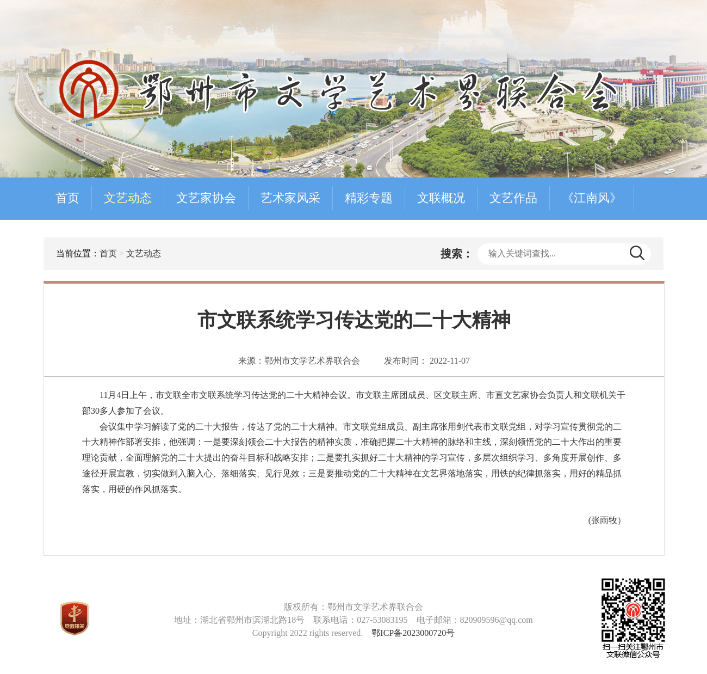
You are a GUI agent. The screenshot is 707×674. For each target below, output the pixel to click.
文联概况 (441, 198)
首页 (67, 198)
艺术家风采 (290, 198)
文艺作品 (513, 198)
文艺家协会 (206, 198)
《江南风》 (592, 198)
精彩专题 (369, 198)
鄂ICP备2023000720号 (413, 633)
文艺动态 (128, 198)
